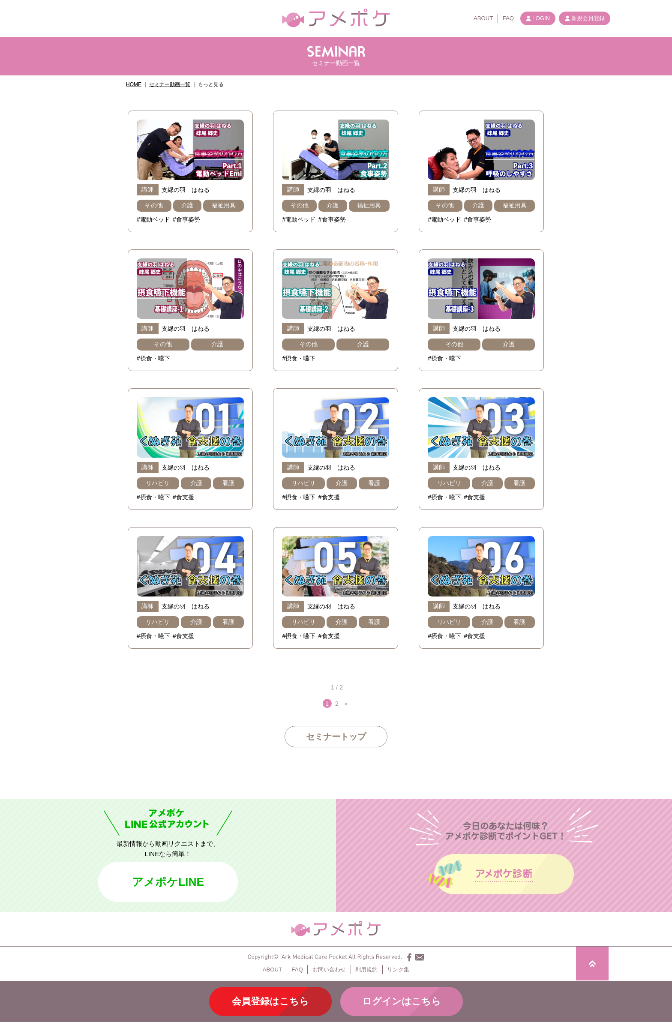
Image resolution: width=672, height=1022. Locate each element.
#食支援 (183, 497)
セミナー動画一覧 (169, 84)
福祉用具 (224, 205)
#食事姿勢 (186, 219)
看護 (228, 483)
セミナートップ (336, 736)
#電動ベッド (153, 219)
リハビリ (158, 483)
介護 (187, 205)
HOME (133, 84)
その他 (154, 205)
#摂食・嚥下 (153, 358)
